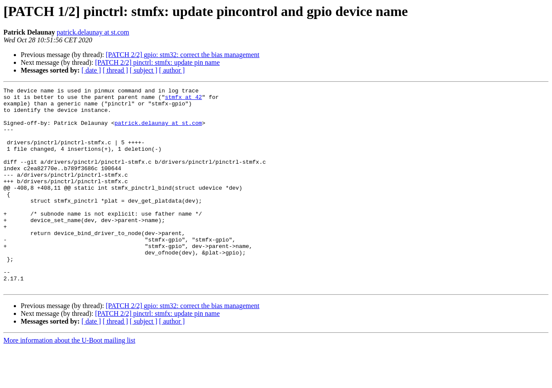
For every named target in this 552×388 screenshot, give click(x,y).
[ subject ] (143, 70)
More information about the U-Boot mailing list (69, 380)
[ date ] (91, 70)
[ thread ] (115, 70)
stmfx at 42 (183, 99)
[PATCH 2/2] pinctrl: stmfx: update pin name (157, 62)
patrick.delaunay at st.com (93, 32)
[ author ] (172, 70)
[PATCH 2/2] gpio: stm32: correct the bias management (182, 54)
